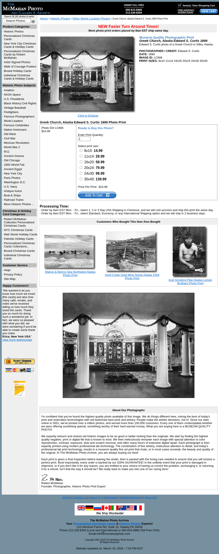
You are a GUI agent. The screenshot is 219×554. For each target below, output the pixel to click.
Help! (7, 270)
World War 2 (12, 147)
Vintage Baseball (15, 107)
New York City (13, 173)
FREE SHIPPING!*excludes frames (186, 11)
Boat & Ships (12, 195)
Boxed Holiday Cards (17, 71)
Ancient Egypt (13, 169)
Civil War (10, 138)
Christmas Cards (18, 230)
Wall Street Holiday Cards (20, 234)
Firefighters (11, 112)
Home (44, 18)
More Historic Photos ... (19, 204)
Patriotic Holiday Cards (19, 238)
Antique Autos (13, 191)
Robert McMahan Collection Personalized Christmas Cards (19, 222)
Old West (10, 134)
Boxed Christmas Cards (19, 250)
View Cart (150, 497)
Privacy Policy (13, 274)
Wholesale (110, 497)
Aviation (9, 90)
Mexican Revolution (16, 142)
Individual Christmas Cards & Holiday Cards (19, 77)
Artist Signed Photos (17, 62)
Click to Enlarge (88, 115)
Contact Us (79, 497)
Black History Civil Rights (20, 103)
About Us (95, 497)
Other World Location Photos (91, 18)
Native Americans (15, 129)
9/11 (7, 151)
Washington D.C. (15, 182)
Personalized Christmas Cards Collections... (19, 244)
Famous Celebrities (16, 125)
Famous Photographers (19, 116)
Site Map (10, 279)
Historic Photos (14, 31)
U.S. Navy (10, 186)
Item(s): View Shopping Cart (196, 5)
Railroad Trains (14, 199)
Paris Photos (12, 177)
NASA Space (12, 94)
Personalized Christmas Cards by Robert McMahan (19, 54)
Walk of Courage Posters (20, 66)
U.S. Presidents (14, 99)
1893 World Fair (14, 164)
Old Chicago (12, 160)
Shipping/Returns (130, 497)
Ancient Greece (14, 156)
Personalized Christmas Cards (94, 523)
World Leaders (13, 121)
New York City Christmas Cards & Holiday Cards (20, 45)
